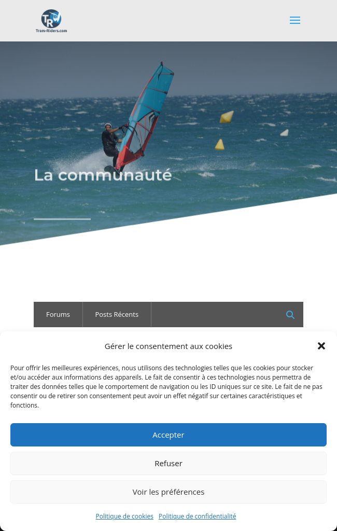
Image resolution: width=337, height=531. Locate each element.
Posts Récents (116, 314)
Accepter (168, 434)
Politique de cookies (125, 516)
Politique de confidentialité (197, 516)
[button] (321, 346)
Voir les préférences (169, 491)
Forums (58, 314)
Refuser (168, 463)
